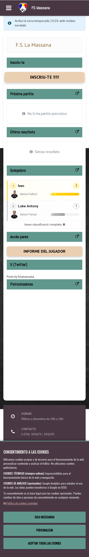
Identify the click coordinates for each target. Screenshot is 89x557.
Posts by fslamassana (20, 277)
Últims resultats (22, 132)
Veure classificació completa (44, 224)
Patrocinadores (21, 284)
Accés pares (19, 236)
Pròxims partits (22, 93)
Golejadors (18, 170)
